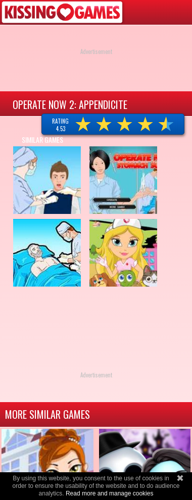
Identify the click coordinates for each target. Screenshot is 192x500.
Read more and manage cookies (109, 493)
